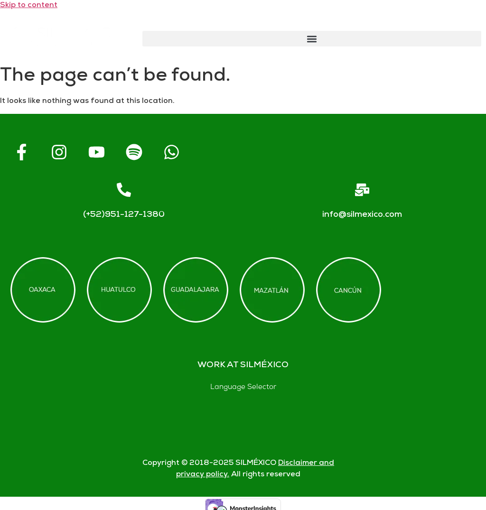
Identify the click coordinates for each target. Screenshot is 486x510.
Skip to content (28, 5)
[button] (311, 38)
